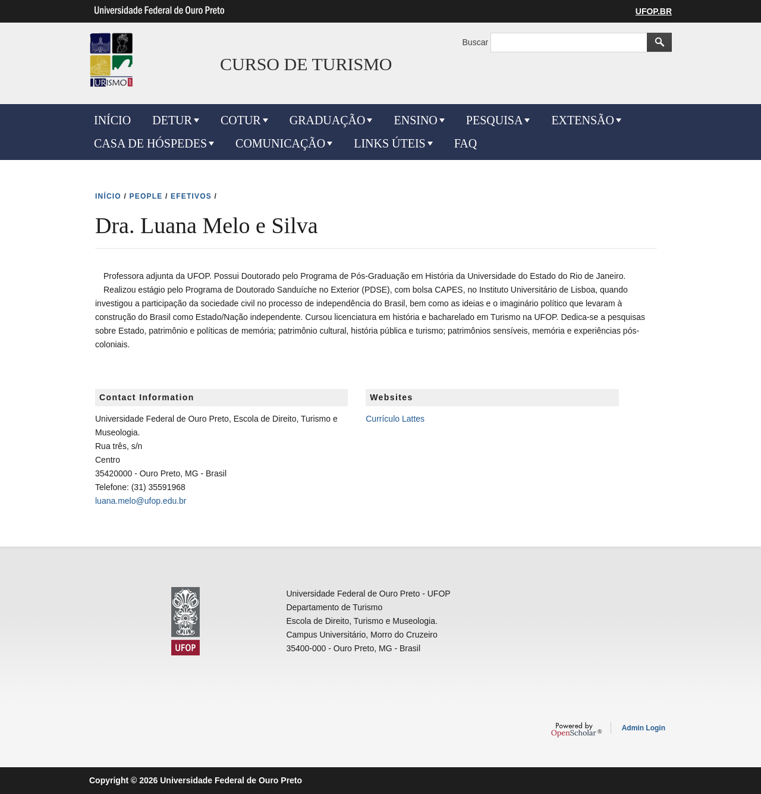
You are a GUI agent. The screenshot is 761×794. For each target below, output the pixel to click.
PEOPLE (146, 196)
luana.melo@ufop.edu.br (141, 501)
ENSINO (415, 120)
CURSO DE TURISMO (306, 64)
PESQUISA (494, 120)
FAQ (465, 143)
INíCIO (108, 196)
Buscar (476, 42)
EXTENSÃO (582, 120)
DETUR (172, 120)
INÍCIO (112, 120)
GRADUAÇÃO (328, 120)
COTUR (241, 120)
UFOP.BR (654, 11)
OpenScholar (576, 729)
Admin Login (643, 728)
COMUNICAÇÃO (280, 143)
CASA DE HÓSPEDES (150, 143)
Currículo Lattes (395, 418)
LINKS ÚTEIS (390, 143)
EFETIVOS (191, 196)
